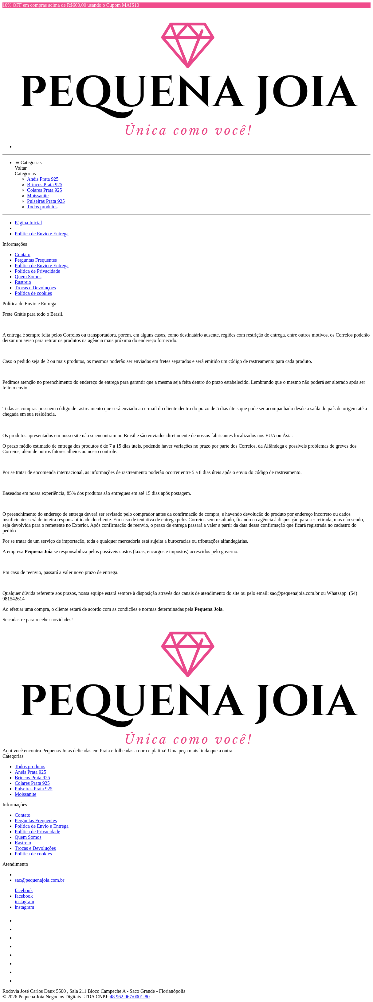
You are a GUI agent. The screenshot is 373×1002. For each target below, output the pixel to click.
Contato (22, 254)
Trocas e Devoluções (35, 287)
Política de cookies (33, 293)
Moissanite (38, 195)
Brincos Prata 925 (44, 184)
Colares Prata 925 (44, 190)
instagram (24, 901)
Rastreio (23, 282)
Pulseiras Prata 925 (46, 201)
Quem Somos (28, 276)
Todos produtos (42, 206)
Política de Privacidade (37, 271)
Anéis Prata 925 (42, 179)
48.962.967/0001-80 (130, 996)
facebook (24, 890)
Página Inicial (28, 222)
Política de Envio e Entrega (42, 233)
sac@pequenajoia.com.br (39, 880)
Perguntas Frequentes (36, 260)
